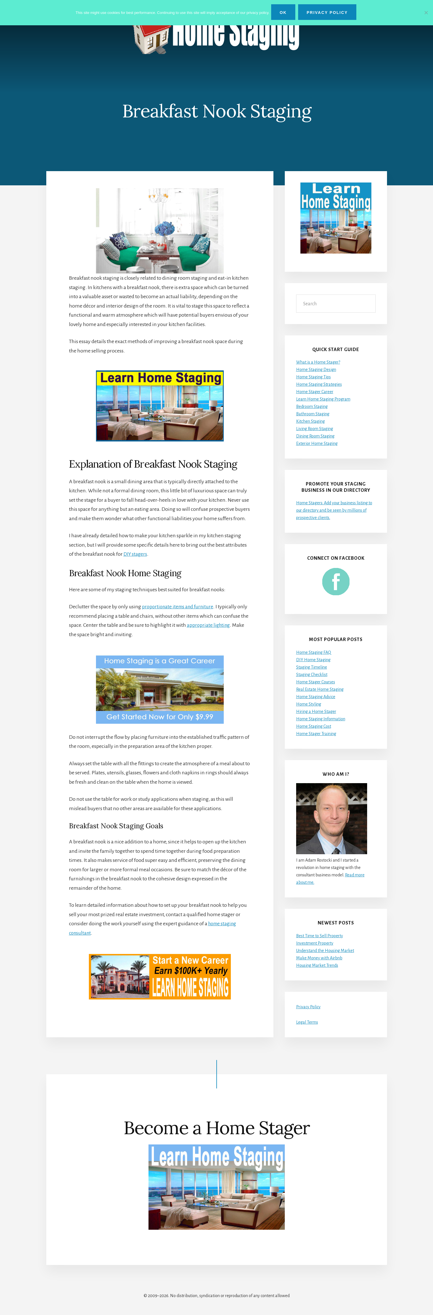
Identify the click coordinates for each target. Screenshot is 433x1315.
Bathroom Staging (312, 414)
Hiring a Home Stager (316, 711)
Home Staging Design (316, 370)
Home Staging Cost (313, 726)
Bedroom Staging (312, 407)
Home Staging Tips (313, 377)
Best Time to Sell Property (319, 936)
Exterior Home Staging (317, 443)
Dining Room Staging (315, 436)
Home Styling (308, 704)
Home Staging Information (320, 719)
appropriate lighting (209, 625)
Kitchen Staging (310, 421)
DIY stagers (136, 554)
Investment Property (314, 943)
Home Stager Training (316, 733)
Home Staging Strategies (319, 384)
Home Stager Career (314, 392)
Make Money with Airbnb (319, 958)
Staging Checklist (311, 674)
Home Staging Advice (315, 696)
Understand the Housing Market (325, 950)
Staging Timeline (311, 667)
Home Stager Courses (315, 682)
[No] (426, 12)
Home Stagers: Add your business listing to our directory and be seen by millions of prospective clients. (334, 510)
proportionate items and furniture (179, 606)
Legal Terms (307, 1022)
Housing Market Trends (317, 965)
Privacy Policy (308, 1007)
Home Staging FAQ (313, 652)
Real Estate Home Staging (320, 689)
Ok (284, 12)
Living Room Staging (314, 429)
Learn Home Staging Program (323, 399)
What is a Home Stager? (318, 362)
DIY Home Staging (313, 660)
